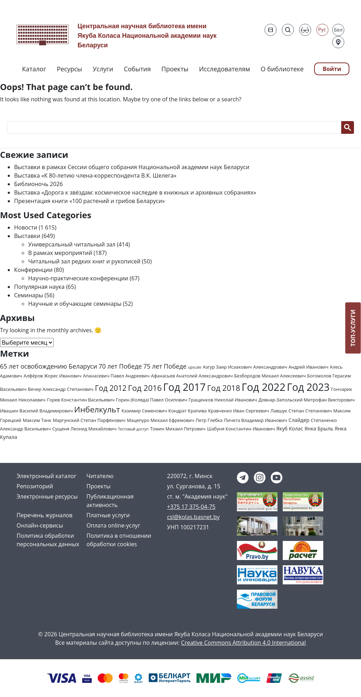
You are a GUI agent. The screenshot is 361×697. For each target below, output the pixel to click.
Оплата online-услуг (113, 525)
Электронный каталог (47, 476)
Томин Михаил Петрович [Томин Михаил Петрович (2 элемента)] (178, 428)
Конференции (33, 270)
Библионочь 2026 (38, 184)
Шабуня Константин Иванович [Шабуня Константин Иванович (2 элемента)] (241, 428)
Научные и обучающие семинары (75, 304)
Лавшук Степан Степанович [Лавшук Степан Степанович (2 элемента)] (301, 410)
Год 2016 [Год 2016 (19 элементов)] (145, 387)
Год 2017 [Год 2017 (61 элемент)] (184, 387)
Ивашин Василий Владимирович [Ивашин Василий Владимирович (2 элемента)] (36, 410)
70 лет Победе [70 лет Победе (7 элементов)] (120, 366)
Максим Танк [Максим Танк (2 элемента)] (37, 420)
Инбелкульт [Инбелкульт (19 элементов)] (97, 409)
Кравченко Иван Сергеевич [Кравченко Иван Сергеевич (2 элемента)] (238, 410)
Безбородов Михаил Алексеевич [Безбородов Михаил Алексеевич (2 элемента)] (270, 376)
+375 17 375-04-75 (191, 507)
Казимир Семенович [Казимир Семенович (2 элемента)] (144, 410)
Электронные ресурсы (47, 496)
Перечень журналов (44, 515)
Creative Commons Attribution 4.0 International (243, 643)
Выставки (27, 236)
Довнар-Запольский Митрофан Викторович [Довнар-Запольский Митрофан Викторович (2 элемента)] (306, 400)
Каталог (34, 69)
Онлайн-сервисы (40, 525)
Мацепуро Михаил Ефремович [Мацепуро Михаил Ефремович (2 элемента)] (160, 420)
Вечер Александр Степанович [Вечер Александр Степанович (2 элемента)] (60, 389)
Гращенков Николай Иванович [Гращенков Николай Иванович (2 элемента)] (223, 400)
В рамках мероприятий (60, 253)
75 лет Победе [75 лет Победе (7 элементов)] (164, 366)
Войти (332, 69)
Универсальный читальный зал (71, 244)
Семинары (28, 295)
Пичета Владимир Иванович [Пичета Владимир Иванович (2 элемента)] (255, 420)
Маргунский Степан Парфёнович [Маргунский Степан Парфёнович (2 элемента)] (89, 420)
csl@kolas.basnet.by (193, 517)
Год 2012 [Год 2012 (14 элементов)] (111, 388)
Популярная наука (39, 287)
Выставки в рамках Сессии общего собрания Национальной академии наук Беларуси (131, 167)
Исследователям (224, 69)
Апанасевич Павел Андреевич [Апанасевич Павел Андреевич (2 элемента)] (116, 376)
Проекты (175, 69)
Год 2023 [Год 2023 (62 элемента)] (308, 387)
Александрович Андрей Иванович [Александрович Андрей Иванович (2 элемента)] (290, 367)
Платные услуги (108, 515)
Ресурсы (69, 69)
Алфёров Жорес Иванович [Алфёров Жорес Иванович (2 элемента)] (52, 376)
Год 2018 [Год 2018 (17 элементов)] (223, 387)
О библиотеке (282, 69)
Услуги (103, 69)
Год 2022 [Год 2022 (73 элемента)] (263, 387)
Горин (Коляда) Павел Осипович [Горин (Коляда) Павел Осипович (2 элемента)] (151, 400)
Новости (25, 227)
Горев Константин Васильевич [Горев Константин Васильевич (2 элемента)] (81, 400)
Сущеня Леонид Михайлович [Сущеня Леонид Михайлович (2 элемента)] (84, 428)
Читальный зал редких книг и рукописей (84, 261)
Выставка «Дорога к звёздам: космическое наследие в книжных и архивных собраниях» (135, 192)
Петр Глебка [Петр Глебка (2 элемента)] (209, 420)
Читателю (100, 476)
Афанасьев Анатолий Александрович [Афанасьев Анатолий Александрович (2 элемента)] (192, 376)
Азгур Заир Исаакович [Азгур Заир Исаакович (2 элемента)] (227, 367)
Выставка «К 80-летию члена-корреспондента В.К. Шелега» (95, 175)
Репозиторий (35, 486)
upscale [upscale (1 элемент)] (194, 367)
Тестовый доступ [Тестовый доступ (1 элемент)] (133, 429)
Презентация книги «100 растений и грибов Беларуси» (89, 201)
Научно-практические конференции (78, 278)
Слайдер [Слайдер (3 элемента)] (299, 420)
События (137, 69)
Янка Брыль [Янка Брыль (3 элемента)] (319, 428)
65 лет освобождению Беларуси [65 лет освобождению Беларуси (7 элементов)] (48, 366)
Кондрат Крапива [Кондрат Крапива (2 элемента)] (188, 410)
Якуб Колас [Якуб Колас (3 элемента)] (289, 428)
